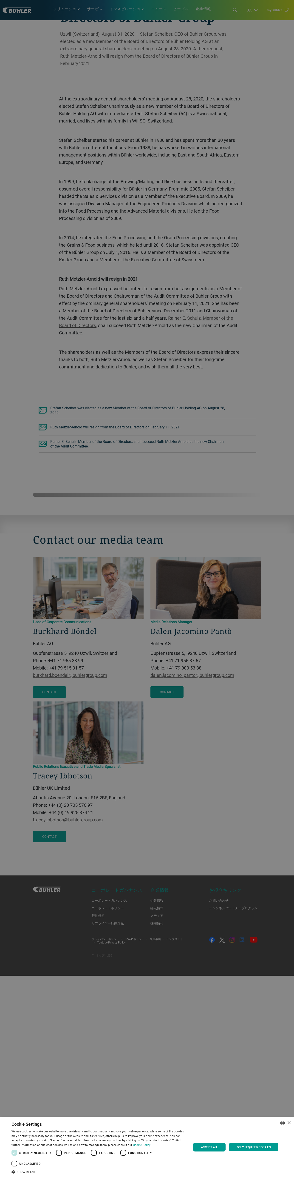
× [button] (289, 1123)
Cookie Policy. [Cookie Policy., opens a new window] (142, 1145)
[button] (98, 1171)
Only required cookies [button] (254, 1147)
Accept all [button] (209, 1147)
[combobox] (282, 1123)
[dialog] (147, 1147)
